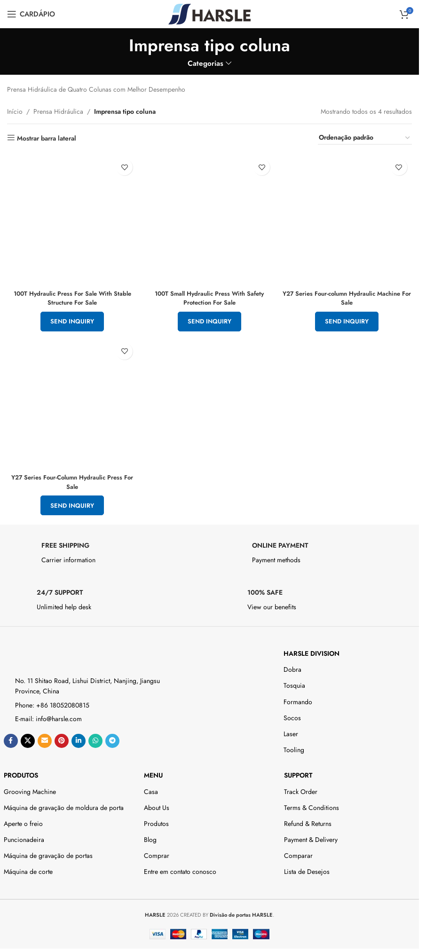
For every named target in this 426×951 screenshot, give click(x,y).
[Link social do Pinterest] (62, 738)
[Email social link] (45, 738)
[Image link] (45, 652)
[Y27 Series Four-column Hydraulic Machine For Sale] (349, 217)
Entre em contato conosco (180, 869)
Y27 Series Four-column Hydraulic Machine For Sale (349, 292)
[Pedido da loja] (365, 138)
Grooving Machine (30, 789)
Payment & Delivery (311, 837)
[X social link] (28, 738)
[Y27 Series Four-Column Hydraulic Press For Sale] (70, 403)
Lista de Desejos (307, 869)
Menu (153, 773)
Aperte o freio (23, 821)
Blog (150, 837)
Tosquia (294, 683)
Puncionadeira (24, 837)
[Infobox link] (104, 553)
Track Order (300, 789)
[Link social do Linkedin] (78, 738)
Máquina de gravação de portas (48, 853)
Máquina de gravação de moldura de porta (64, 805)
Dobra (292, 667)
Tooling (294, 747)
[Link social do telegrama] (112, 738)
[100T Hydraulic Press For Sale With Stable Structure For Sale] (70, 217)
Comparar (298, 853)
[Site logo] (209, 13)
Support (298, 773)
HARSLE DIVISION (311, 651)
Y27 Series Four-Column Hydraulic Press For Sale (70, 479)
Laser (291, 731)
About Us (156, 805)
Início (15, 111)
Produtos (21, 773)
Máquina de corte (28, 869)
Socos (292, 715)
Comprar (156, 853)
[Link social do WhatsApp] (95, 738)
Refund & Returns (307, 821)
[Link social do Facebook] (11, 738)
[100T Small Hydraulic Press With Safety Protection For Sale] (209, 217)
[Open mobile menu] (31, 14)
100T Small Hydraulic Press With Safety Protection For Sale (209, 292)
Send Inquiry (70, 316)
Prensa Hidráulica (58, 111)
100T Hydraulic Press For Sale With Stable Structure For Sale (70, 292)
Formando (298, 699)
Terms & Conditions (311, 805)
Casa (151, 789)
